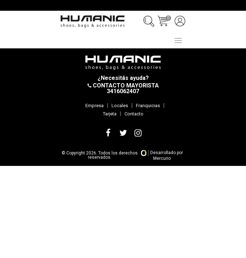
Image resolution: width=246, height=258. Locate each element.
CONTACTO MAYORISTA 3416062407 (125, 88)
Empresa (94, 105)
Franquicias (148, 105)
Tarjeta (110, 113)
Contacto (133, 113)
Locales (120, 105)
